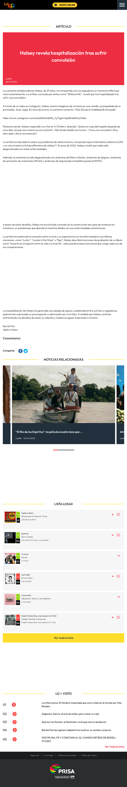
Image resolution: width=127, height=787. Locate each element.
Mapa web (34, 755)
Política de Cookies (89, 755)
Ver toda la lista (63, 638)
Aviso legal (48, 755)
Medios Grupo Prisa (63, 777)
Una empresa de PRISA (63, 769)
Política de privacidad (67, 755)
